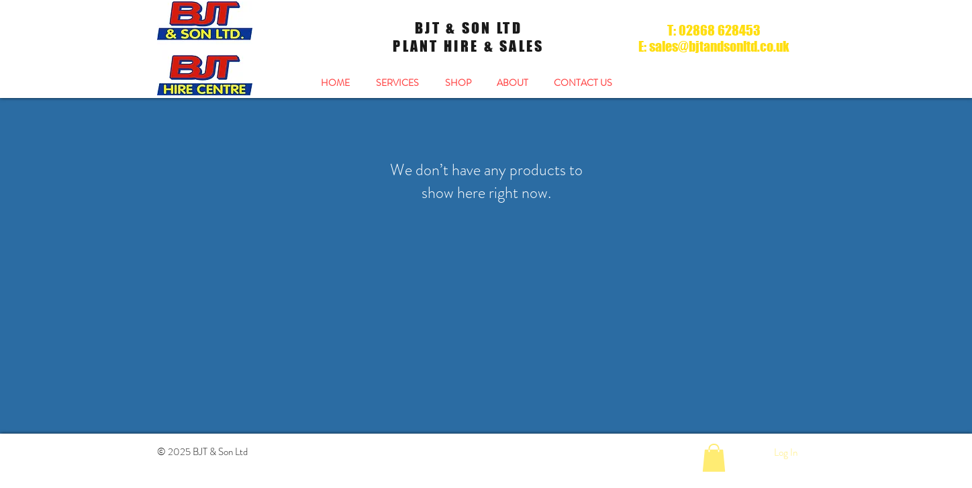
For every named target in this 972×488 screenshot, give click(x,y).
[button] (714, 458)
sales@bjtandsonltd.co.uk (719, 46)
